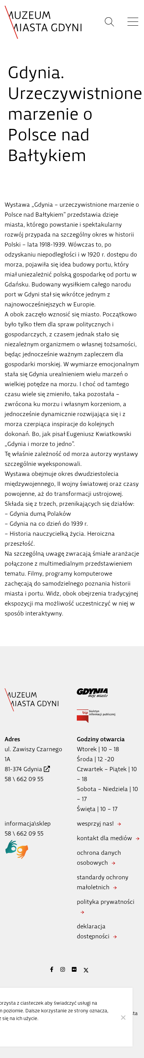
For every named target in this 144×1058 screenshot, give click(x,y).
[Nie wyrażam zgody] (123, 1017)
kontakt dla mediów (104, 838)
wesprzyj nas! (95, 823)
